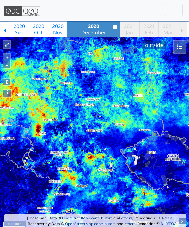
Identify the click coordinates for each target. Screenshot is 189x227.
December (100, 29)
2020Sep (19, 29)
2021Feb (149, 29)
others (126, 218)
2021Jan (129, 29)
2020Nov (58, 29)
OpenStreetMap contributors (87, 218)
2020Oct (38, 29)
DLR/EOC (165, 218)
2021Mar (168, 29)
